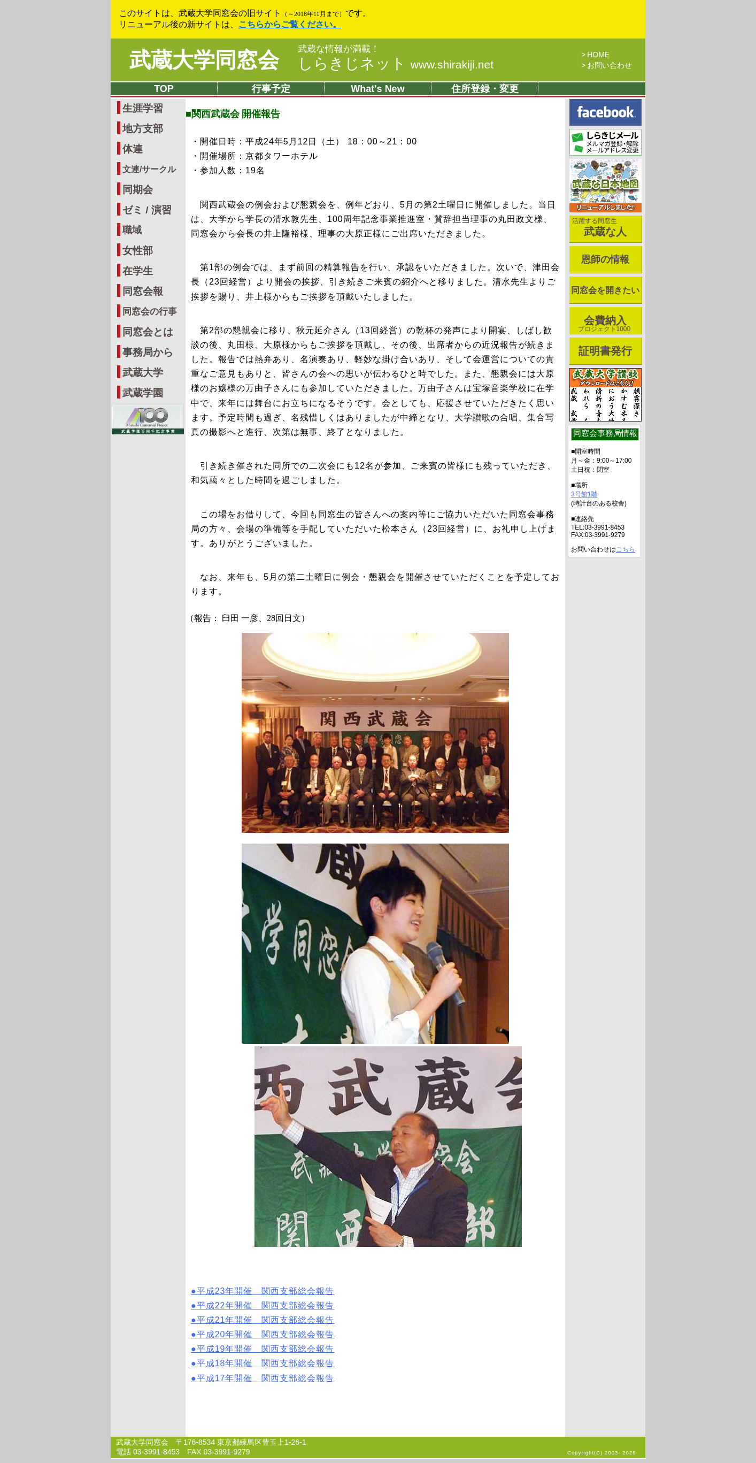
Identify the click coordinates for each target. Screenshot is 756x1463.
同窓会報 (142, 291)
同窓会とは (147, 332)
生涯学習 (142, 108)
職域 (132, 230)
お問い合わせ (609, 65)
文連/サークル (149, 169)
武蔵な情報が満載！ (339, 49)
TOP (164, 88)
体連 (132, 149)
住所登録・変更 (485, 88)
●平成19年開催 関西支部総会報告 (262, 1348)
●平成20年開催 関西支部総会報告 (262, 1334)
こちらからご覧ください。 (289, 24)
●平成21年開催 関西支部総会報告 (262, 1319)
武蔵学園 (142, 393)
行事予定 (271, 88)
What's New (377, 88)
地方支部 (142, 128)
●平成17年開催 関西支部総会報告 (262, 1378)
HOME (598, 54)
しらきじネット (395, 63)
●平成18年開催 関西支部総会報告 (262, 1363)
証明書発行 (605, 351)
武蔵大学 (142, 372)
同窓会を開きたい (605, 290)
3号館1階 (584, 494)
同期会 (137, 189)
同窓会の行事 (149, 312)
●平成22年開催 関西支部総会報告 (262, 1305)
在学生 (137, 271)
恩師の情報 (605, 259)
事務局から (147, 352)
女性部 (137, 250)
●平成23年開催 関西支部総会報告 (262, 1291)
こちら (625, 549)
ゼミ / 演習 (147, 210)
